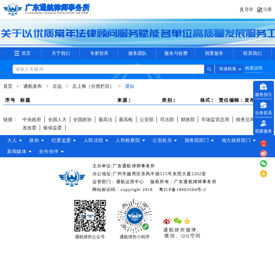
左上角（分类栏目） (93, 86)
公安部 (147, 119)
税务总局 (245, 119)
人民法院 (96, 140)
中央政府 (32, 119)
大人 (12, 140)
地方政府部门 (241, 140)
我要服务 (214, 53)
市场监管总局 (215, 119)
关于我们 (61, 53)
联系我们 (252, 53)
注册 (267, 9)
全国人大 (57, 119)
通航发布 (32, 86)
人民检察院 (131, 140)
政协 (35, 140)
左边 (57, 86)
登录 (248, 9)
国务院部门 (201, 140)
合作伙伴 (50, 151)
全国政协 (82, 119)
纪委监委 (63, 140)
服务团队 (137, 53)
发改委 (30, 127)
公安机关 (166, 140)
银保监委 (52, 127)
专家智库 (99, 53)
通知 (129, 86)
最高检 (126, 119)
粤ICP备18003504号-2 (182, 189)
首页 (26, 53)
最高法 (105, 119)
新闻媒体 (17, 151)
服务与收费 (175, 53)
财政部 (188, 119)
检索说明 (253, 68)
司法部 (167, 119)
